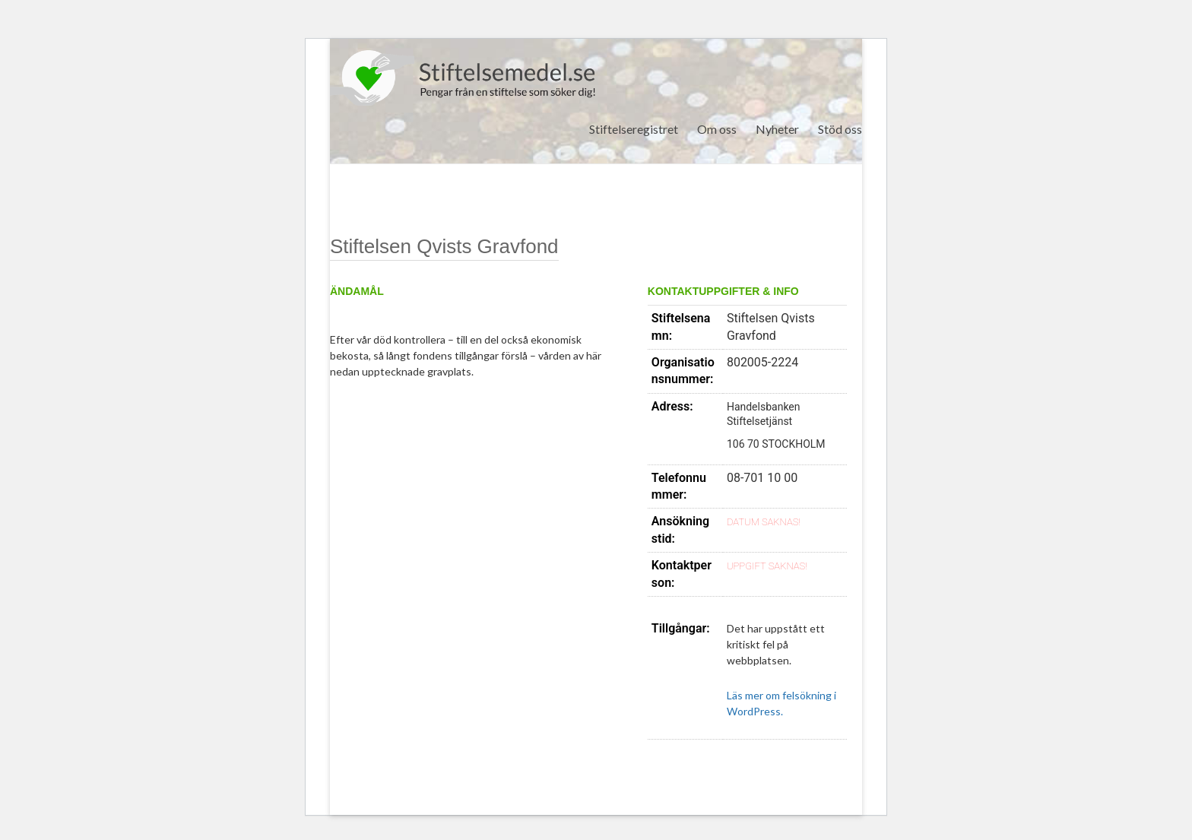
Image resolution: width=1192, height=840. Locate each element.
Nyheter (777, 129)
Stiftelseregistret (633, 129)
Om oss (717, 129)
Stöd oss (840, 129)
